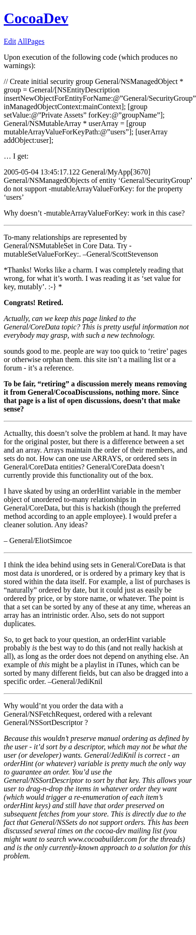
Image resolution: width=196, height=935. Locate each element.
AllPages (31, 41)
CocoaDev (36, 18)
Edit (10, 41)
